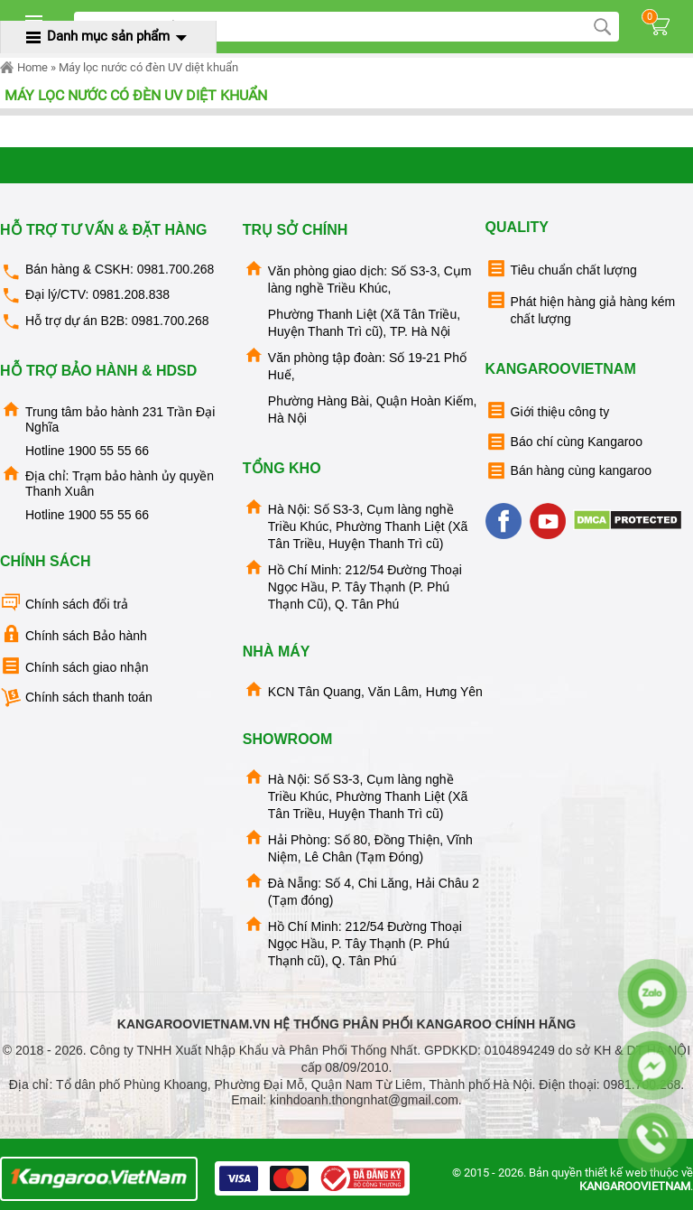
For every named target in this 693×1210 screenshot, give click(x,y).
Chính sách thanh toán (76, 697)
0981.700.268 (176, 269)
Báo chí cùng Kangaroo (563, 442)
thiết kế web (616, 1172)
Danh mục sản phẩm (108, 36)
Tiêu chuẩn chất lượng (561, 268)
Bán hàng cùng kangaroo (568, 471)
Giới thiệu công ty (547, 410)
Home (24, 67)
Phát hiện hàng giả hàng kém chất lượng (580, 307)
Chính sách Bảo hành (73, 634)
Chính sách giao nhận (74, 666)
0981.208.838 (131, 294)
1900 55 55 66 (108, 450)
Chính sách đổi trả (64, 602)
